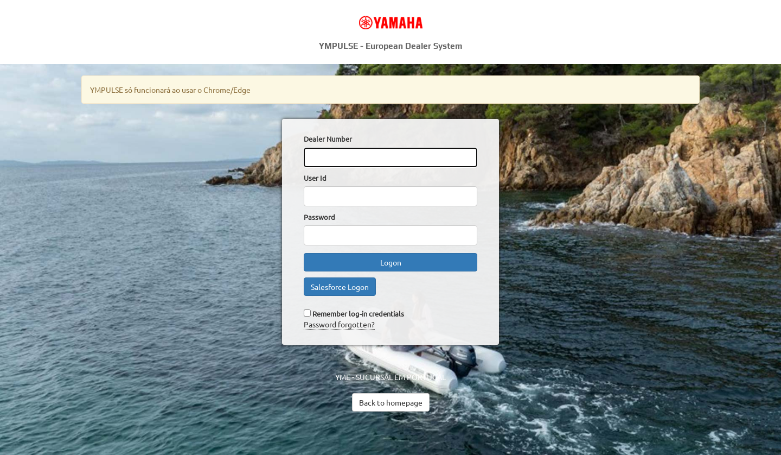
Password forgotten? (339, 324)
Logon (390, 262)
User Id (315, 177)
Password (319, 217)
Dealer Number (328, 138)
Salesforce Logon (340, 287)
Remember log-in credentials (358, 313)
